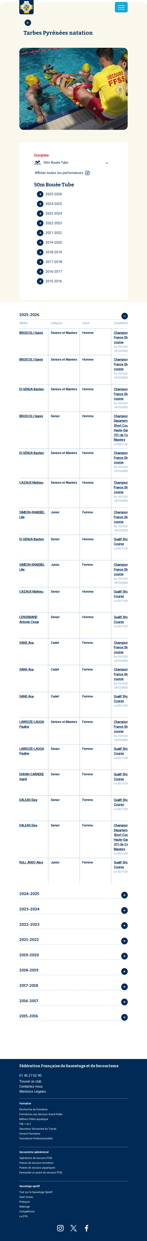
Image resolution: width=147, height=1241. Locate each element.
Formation (25, 1103)
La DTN (23, 1216)
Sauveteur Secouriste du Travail (37, 1128)
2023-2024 (49, 213)
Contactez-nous (31, 1086)
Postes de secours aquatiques (37, 1167)
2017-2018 (49, 262)
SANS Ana (26, 643)
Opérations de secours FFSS (35, 1158)
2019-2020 (49, 242)
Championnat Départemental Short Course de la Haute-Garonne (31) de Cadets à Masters (127, 428)
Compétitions (27, 1211)
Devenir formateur (29, 1133)
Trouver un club (30, 1081)
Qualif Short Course (122, 541)
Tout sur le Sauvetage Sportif (35, 1192)
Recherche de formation (33, 1109)
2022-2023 (49, 223)
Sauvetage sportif (29, 1186)
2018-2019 (49, 252)
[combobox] (76, 162)
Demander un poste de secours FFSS (40, 1172)
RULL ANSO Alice (31, 862)
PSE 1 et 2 (25, 1124)
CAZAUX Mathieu (31, 483)
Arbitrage (24, 1206)
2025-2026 (49, 194)
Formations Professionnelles (36, 1138)
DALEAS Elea (28, 800)
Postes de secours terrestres (36, 1162)
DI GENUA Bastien (31, 389)
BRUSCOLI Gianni (31, 333)
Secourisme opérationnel (34, 1152)
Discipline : (42, 155)
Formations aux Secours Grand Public (41, 1114)
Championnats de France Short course (126, 337)
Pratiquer (24, 1201)
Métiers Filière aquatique (33, 1119)
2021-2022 (49, 233)
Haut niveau (26, 1197)
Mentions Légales (32, 1092)
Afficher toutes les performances (59, 173)
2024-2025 (49, 204)
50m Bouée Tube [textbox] (55, 163)
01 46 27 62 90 (30, 1076)
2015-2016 (49, 281)
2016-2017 (49, 271)
